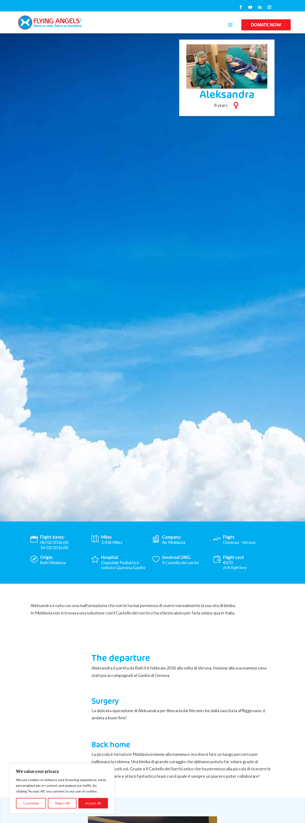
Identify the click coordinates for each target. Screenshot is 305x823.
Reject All (62, 803)
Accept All (93, 803)
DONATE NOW (266, 24)
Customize (31, 803)
